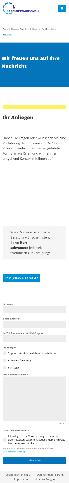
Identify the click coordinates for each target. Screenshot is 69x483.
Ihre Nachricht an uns (15, 374)
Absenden (34, 460)
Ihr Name (9, 304)
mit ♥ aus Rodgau (44, 479)
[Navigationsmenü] (62, 8)
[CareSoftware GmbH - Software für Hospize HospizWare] (21, 8)
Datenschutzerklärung (14, 451)
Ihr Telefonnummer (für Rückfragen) (23, 333)
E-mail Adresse (11, 318)
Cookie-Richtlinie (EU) (18, 474)
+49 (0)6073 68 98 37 (21, 278)
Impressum (21, 479)
